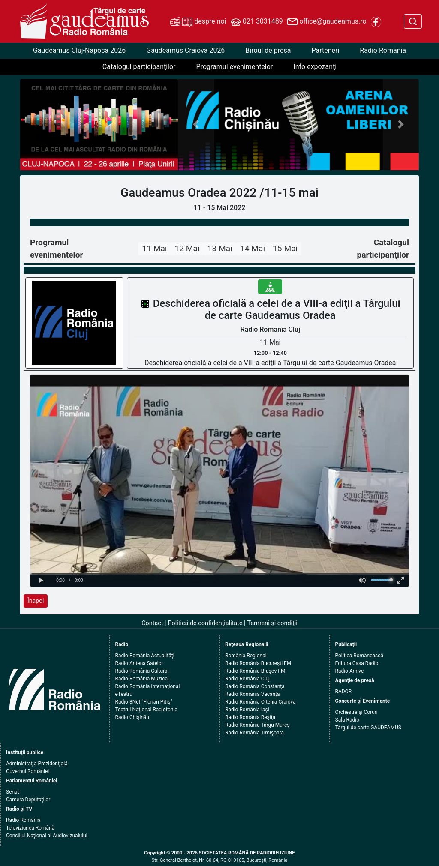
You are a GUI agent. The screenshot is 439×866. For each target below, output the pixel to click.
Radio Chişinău (132, 717)
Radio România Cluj (247, 679)
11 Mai (154, 248)
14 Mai (252, 248)
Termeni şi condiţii (272, 623)
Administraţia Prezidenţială (37, 764)
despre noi (198, 22)
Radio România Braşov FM (255, 671)
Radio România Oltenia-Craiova (260, 702)
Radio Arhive (349, 671)
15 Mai (285, 248)
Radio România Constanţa (255, 686)
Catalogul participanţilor (139, 67)
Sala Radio (347, 720)
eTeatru (123, 694)
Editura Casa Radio (357, 663)
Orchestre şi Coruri (356, 712)
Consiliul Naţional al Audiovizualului (46, 836)
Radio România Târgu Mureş (257, 725)
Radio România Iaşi (247, 710)
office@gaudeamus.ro (326, 22)
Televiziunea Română (30, 828)
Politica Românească (359, 656)
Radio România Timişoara (254, 733)
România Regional (246, 656)
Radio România (383, 50)
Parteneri (325, 50)
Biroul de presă (268, 50)
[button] (196, 125)
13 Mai (219, 248)
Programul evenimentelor (234, 67)
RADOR (343, 692)
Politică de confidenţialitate (205, 623)
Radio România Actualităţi (144, 656)
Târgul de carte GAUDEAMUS (368, 728)
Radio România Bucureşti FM (258, 663)
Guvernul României (27, 771)
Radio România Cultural (142, 671)
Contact (152, 623)
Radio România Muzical (142, 679)
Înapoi (35, 600)
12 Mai (187, 248)
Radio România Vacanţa (252, 694)
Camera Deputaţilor (28, 800)
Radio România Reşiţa (250, 717)
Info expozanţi (315, 67)
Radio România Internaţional (147, 686)
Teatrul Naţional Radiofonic (146, 710)
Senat (12, 792)
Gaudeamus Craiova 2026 (185, 50)
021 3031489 (257, 22)
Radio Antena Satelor (139, 663)
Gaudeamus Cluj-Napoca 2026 (79, 50)
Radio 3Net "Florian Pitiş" (143, 702)
